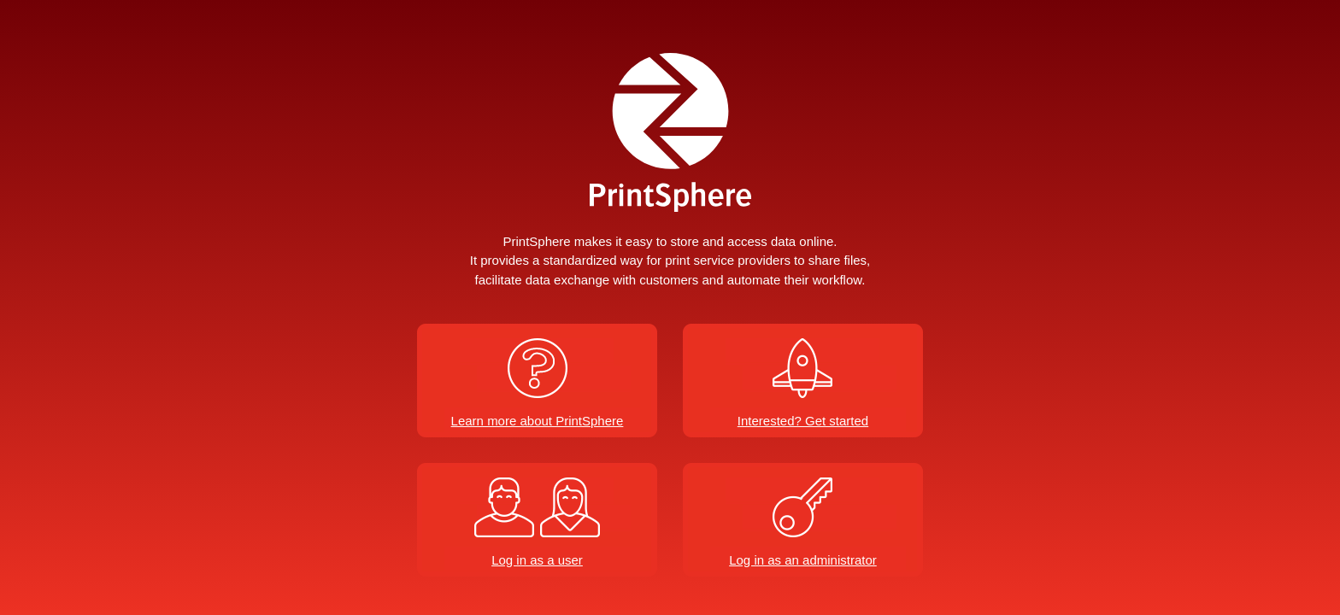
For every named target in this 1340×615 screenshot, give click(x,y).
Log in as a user (537, 560)
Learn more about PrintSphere (537, 420)
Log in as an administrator (803, 560)
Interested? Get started (803, 420)
